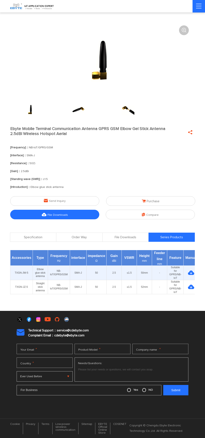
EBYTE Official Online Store (102, 428)
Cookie (15, 424)
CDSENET (119, 424)
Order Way (79, 237)
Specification (33, 237)
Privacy (30, 424)
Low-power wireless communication (65, 427)
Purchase (151, 201)
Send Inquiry (55, 200)
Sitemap (86, 424)
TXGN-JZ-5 (21, 286)
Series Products (171, 237)
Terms (45, 424)
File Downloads (55, 214)
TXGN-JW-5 (21, 272)
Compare (150, 214)
